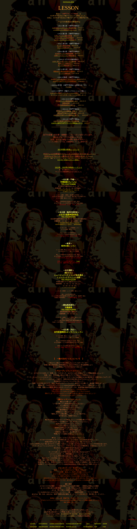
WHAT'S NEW (33, 526)
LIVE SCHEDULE (43, 523)
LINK (95, 526)
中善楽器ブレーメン (68, 182)
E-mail (78, 261)
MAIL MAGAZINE (43, 526)
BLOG (88, 523)
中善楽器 (68, 307)
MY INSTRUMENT (88, 526)
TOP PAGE (32, 523)
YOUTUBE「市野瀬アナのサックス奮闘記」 (68, 160)
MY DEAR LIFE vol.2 (71, 526)
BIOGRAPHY (97, 523)
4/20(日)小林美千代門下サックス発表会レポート (67, 123)
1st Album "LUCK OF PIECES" (56, 523)
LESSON (105, 523)
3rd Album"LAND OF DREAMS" (74, 523)
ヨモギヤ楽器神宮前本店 (68, 215)
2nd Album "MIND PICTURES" (56, 526)
